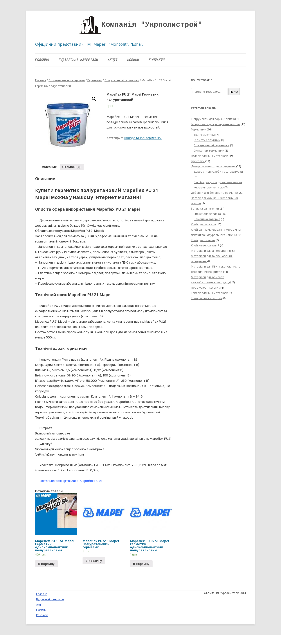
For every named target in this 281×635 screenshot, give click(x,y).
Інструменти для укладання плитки (215, 124)
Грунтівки (198, 161)
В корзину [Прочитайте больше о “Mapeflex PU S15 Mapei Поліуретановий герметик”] (94, 561)
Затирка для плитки (205, 208)
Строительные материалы (67, 80)
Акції (113, 60)
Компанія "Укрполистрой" (151, 25)
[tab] (48, 167)
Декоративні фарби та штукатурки (218, 172)
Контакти (157, 60)
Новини (133, 60)
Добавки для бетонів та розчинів (214, 193)
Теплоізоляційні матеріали (209, 293)
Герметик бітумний (207, 140)
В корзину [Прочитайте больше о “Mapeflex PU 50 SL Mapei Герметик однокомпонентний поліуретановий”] (46, 564)
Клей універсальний (205, 245)
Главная (40, 80)
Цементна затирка (207, 219)
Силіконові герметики (209, 150)
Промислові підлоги (204, 287)
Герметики (94, 80)
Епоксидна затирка (207, 214)
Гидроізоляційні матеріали (209, 156)
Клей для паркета (203, 224)
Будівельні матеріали (78, 60)
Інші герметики (204, 135)
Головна (42, 60)
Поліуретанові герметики (121, 80)
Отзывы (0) (71, 167)
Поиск (234, 92)
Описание (48, 167)
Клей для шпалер (203, 240)
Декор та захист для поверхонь (213, 166)
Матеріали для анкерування (211, 251)
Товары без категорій (206, 298)
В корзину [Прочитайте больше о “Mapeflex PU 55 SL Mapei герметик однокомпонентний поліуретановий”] (141, 564)
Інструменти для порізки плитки (213, 119)
